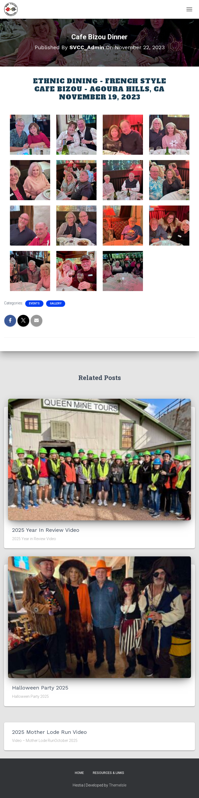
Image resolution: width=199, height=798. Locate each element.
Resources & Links (108, 773)
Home (79, 773)
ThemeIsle (117, 785)
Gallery (55, 303)
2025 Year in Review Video (45, 530)
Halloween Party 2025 (40, 687)
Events (34, 303)
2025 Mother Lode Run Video (49, 732)
